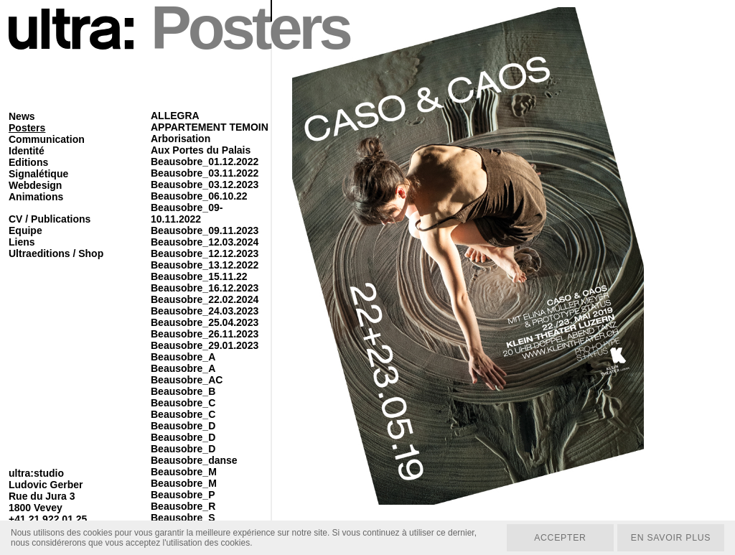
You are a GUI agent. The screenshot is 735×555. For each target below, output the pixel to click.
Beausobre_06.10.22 (199, 196)
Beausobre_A (183, 357)
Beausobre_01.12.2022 (204, 161)
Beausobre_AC (187, 380)
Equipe (25, 230)
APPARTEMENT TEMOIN (209, 127)
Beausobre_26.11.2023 (204, 334)
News (22, 116)
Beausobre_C (183, 403)
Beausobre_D (183, 426)
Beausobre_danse (194, 460)
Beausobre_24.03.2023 (204, 311)
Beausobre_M (184, 471)
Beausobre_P (183, 494)
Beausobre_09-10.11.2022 (187, 213)
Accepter (556, 537)
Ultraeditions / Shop (56, 253)
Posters (27, 128)
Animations (36, 196)
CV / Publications (49, 219)
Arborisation (180, 138)
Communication (47, 139)
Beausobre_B (183, 391)
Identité (27, 151)
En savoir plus (669, 537)
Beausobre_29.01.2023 (204, 345)
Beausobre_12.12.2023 (204, 253)
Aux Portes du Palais (201, 150)
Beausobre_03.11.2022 (204, 173)
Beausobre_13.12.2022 (204, 265)
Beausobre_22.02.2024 (204, 299)
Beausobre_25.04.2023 (204, 322)
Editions (28, 162)
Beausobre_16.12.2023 (204, 288)
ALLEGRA (175, 115)
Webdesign (35, 185)
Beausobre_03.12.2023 (204, 184)
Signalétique (38, 173)
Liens (22, 242)
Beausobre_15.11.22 (199, 276)
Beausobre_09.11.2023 (204, 230)
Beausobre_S (183, 517)
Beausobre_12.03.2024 (204, 242)
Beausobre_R (183, 506)
